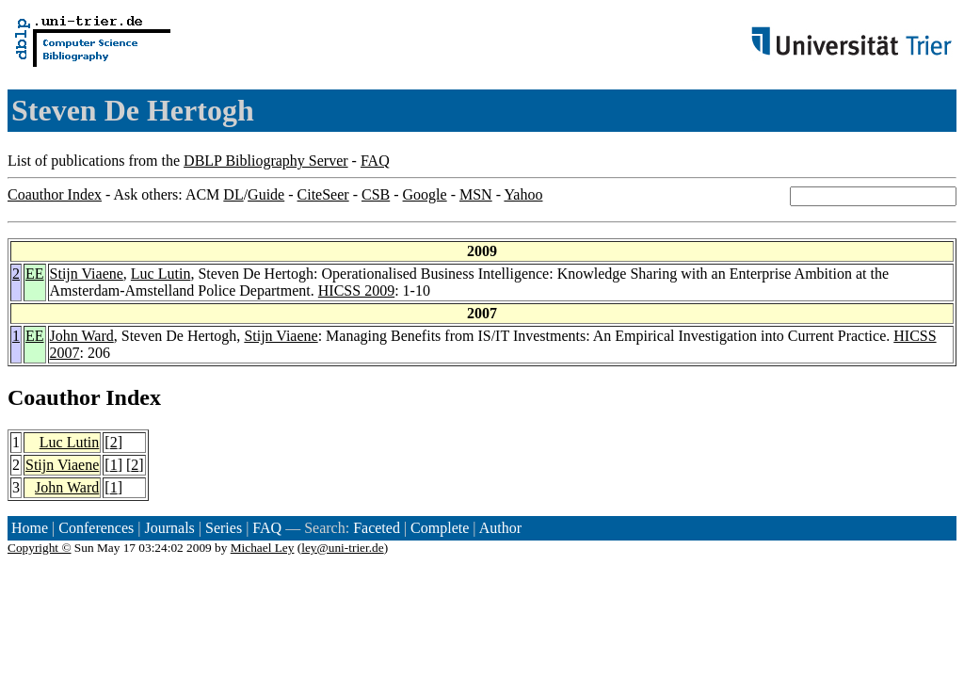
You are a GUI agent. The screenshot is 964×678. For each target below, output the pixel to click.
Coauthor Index (55, 194)
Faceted (376, 528)
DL (233, 194)
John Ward (82, 336)
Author (500, 528)
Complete (439, 528)
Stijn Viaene (86, 274)
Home (29, 528)
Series (223, 528)
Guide (266, 194)
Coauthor (54, 397)
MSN (475, 194)
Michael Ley (263, 548)
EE (34, 274)
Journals (169, 528)
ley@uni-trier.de (342, 548)
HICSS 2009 (356, 290)
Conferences (96, 528)
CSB (376, 194)
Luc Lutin (161, 274)
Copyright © (40, 548)
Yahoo (523, 194)
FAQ (375, 161)
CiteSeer (323, 194)
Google (425, 194)
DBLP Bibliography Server (266, 161)
